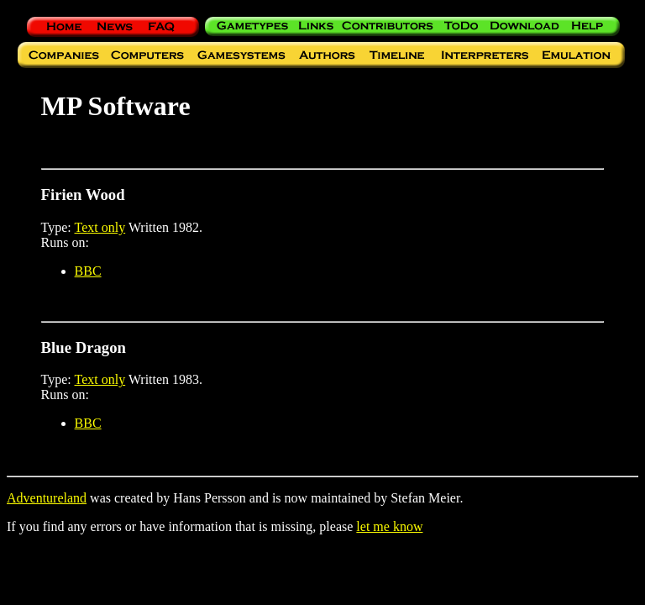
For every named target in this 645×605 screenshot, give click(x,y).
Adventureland (47, 498)
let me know (389, 526)
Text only (100, 227)
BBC (88, 271)
